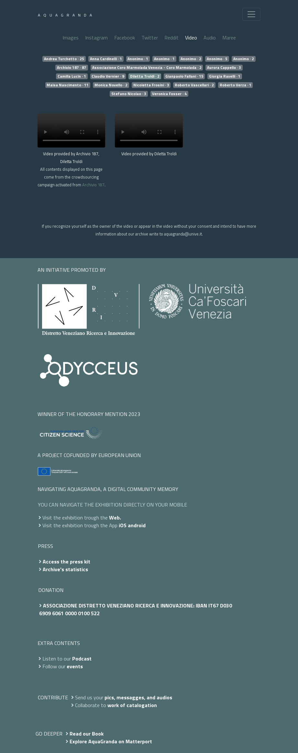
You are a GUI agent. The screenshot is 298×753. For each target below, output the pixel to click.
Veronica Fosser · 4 (169, 94)
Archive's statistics (65, 569)
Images (70, 37)
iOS (123, 525)
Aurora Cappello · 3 (224, 68)
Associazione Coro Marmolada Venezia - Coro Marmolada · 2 (147, 68)
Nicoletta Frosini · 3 (151, 85)
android (137, 525)
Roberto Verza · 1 (235, 85)
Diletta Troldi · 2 (145, 76)
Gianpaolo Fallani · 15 (184, 76)
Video (191, 37)
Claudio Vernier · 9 (108, 76)
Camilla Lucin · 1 (72, 76)
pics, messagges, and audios (138, 697)
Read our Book (87, 733)
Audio (210, 37)
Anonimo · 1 (137, 59)
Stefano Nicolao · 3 (128, 94)
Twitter (149, 37)
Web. (115, 517)
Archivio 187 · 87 (71, 68)
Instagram (96, 37)
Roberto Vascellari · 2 (194, 85)
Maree (229, 37)
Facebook (124, 37)
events (75, 666)
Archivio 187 (93, 184)
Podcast (82, 658)
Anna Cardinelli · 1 (106, 59)
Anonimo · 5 (217, 59)
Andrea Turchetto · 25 (64, 59)
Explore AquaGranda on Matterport (111, 741)
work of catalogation (132, 705)
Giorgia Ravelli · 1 (224, 76)
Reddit (171, 37)
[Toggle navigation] (251, 14)
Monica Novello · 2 (110, 85)
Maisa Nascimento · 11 (68, 85)
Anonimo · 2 (191, 59)
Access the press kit (66, 561)
